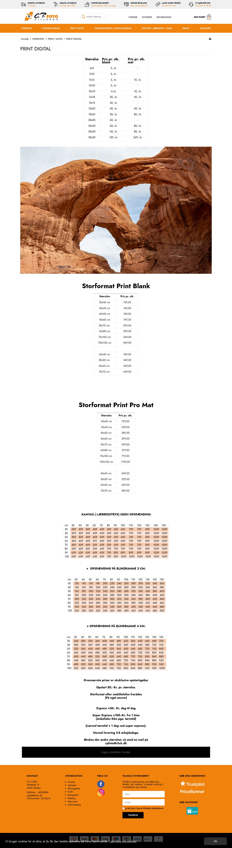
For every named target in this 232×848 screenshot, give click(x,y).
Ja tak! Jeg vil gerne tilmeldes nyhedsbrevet (142, 808)
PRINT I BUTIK (77, 28)
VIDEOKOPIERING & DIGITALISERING (112, 28)
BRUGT (186, 28)
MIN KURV (202, 16)
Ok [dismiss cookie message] (215, 841)
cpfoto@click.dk (34, 795)
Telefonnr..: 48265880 (37, 792)
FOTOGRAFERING (51, 28)
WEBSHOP (26, 28)
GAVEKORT (205, 28)
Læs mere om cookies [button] (123, 841)
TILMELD (133, 815)
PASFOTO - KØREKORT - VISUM (157, 28)
